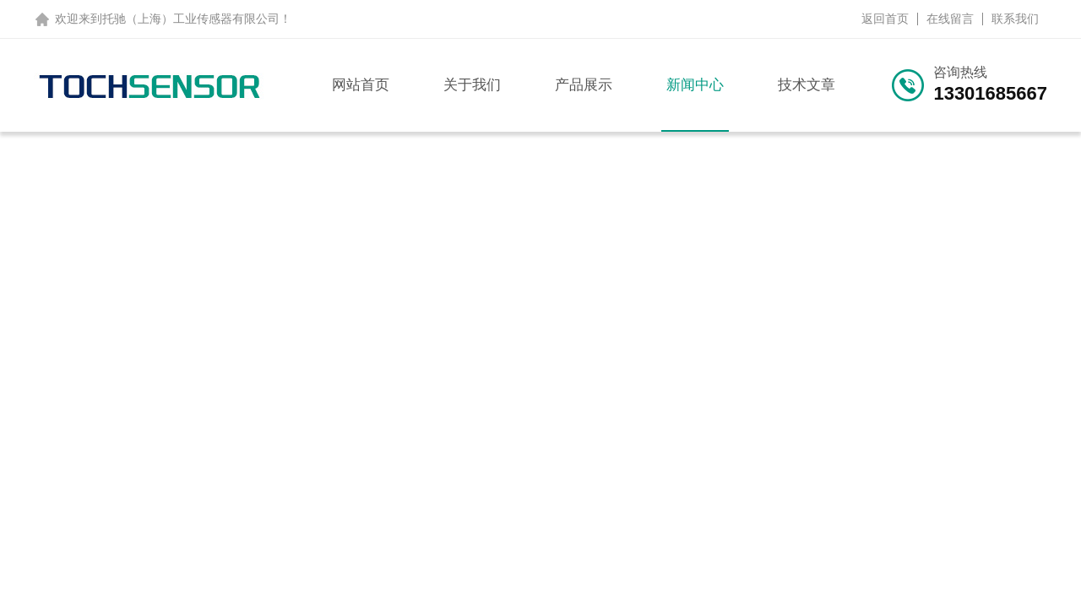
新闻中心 (695, 85)
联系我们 (1015, 18)
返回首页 (885, 18)
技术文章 (806, 85)
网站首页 (360, 85)
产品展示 (583, 85)
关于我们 (472, 85)
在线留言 (950, 18)
